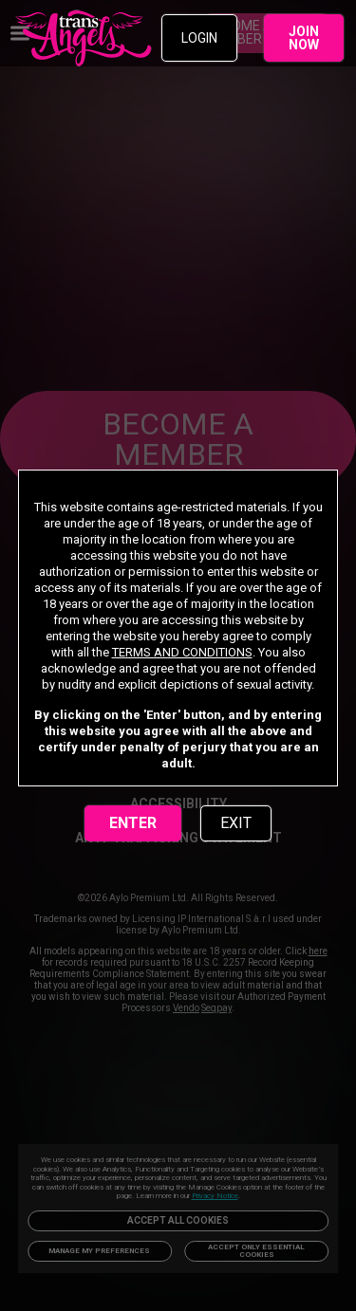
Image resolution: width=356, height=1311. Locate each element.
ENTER (133, 823)
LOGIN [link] (199, 38)
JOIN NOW (304, 38)
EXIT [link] (236, 823)
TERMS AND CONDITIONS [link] (182, 652)
